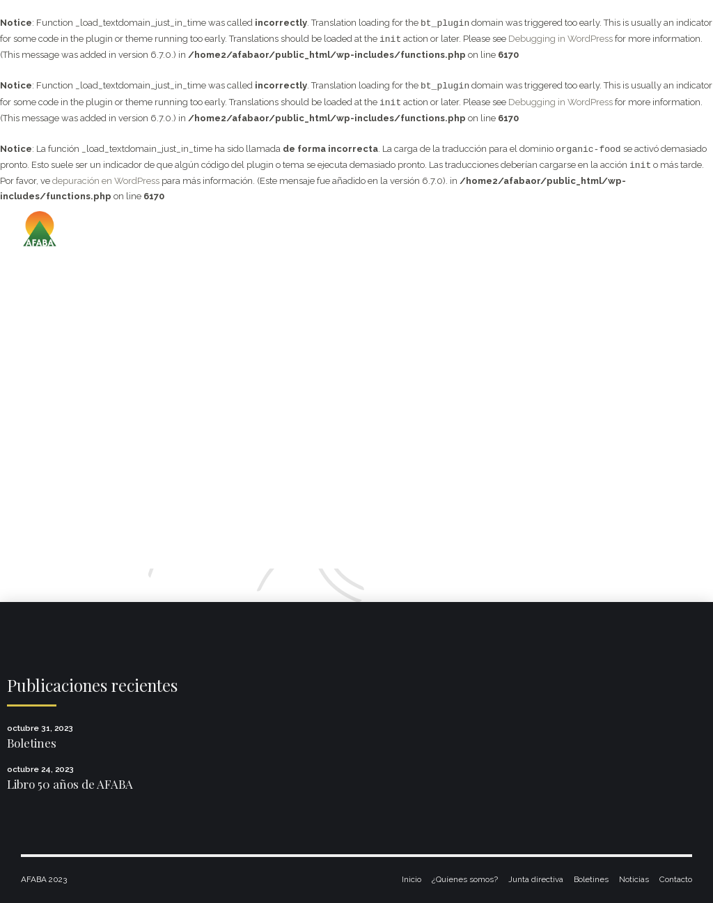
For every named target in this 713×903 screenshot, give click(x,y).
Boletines (31, 742)
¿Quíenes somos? (465, 879)
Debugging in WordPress (560, 39)
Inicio (411, 879)
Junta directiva (535, 879)
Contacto (675, 879)
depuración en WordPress (105, 181)
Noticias (634, 879)
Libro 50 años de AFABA (70, 784)
